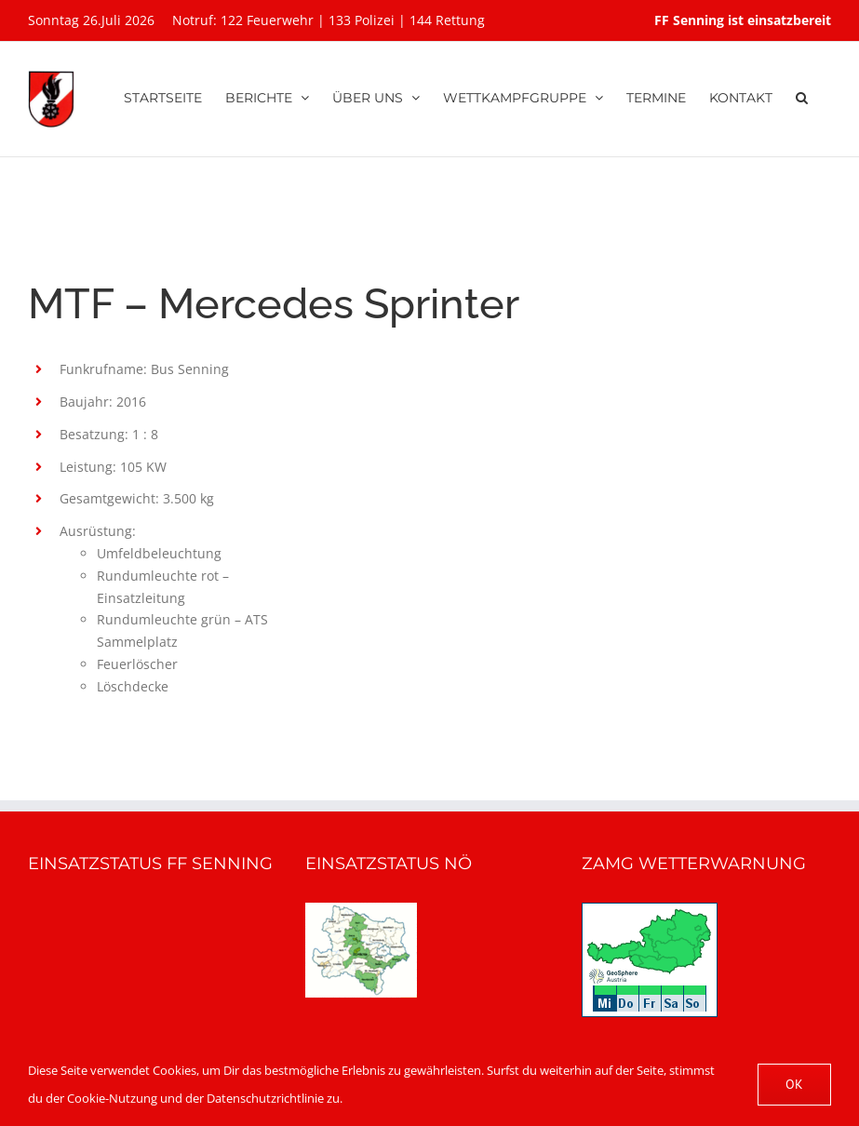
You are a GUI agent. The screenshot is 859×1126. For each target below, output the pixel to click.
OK (794, 1084)
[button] (802, 95)
